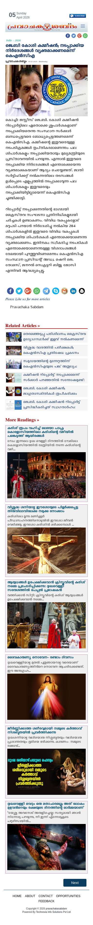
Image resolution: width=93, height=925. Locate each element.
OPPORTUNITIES (68, 896)
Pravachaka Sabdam (26, 308)
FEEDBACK (46, 901)
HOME (17, 896)
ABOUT (30, 896)
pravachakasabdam (56, 908)
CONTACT (46, 896)
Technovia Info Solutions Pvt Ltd (53, 912)
